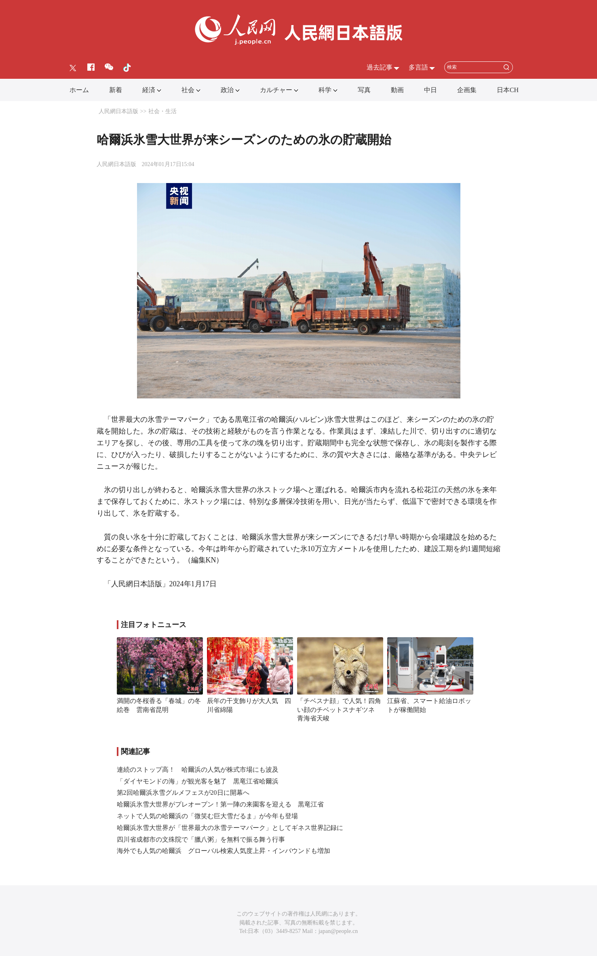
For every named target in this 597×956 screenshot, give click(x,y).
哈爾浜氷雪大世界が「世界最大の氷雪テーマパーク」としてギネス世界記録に (230, 827)
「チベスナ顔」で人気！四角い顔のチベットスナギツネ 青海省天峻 (339, 709)
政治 (227, 89)
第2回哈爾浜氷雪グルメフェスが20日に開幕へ (183, 792)
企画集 (467, 89)
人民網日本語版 (118, 111)
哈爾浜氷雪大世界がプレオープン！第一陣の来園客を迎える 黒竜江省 (220, 804)
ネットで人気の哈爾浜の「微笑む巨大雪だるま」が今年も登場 (207, 816)
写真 (364, 89)
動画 (397, 89)
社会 (187, 89)
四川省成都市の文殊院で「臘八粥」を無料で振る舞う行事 (201, 839)
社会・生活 (162, 111)
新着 (115, 89)
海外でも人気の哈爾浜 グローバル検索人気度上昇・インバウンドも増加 (223, 850)
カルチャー (276, 89)
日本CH (508, 89)
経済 (148, 89)
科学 (325, 89)
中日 (430, 89)
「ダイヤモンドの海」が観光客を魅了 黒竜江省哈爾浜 (197, 781)
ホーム (79, 89)
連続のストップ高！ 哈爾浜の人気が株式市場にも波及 (197, 769)
